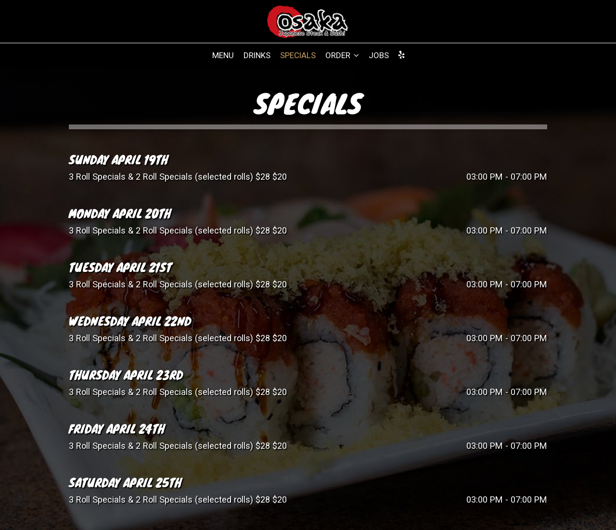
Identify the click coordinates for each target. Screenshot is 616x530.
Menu (223, 55)
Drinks (257, 55)
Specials (298, 55)
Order (342, 55)
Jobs (379, 55)
